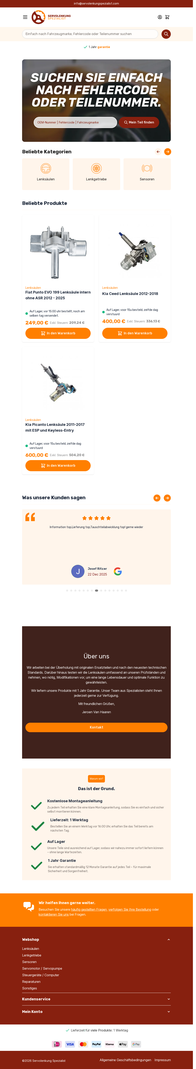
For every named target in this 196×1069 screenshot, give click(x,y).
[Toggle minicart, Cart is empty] (167, 17)
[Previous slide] (156, 498)
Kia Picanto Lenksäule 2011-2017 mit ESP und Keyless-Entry (55, 427)
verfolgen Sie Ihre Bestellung (129, 909)
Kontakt (96, 727)
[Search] (166, 34)
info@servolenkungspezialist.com (96, 3)
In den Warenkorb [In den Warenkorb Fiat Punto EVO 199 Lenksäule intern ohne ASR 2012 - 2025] (58, 333)
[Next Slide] (167, 151)
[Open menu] (25, 17)
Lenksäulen (30, 949)
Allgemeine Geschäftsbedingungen (125, 1060)
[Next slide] (167, 498)
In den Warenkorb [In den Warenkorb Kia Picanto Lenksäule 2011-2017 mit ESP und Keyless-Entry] (58, 465)
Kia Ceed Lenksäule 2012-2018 (130, 293)
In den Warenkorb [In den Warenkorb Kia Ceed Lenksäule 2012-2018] (135, 333)
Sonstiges (29, 988)
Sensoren (29, 962)
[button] (67, 591)
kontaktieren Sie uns (54, 914)
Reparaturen (31, 982)
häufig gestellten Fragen (89, 909)
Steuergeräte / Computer (40, 975)
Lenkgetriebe (31, 955)
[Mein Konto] (159, 17)
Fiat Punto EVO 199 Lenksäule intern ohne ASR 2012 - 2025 (58, 295)
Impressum (162, 1060)
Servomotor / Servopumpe (42, 968)
